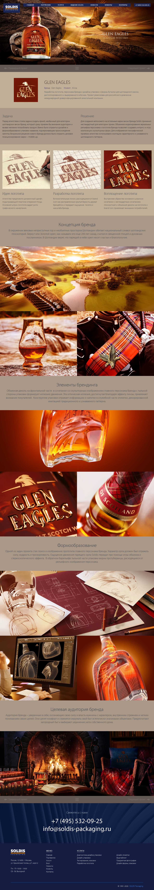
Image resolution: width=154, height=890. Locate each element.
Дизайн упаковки (83, 857)
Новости (94, 5)
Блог (48, 863)
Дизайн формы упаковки (126, 863)
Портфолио (46, 5)
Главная (30, 5)
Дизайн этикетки (122, 855)
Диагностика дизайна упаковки (89, 855)
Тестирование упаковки (86, 860)
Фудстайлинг (121, 857)
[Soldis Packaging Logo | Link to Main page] (11, 4)
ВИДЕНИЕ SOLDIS (77, 5)
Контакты (123, 5)
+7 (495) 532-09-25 (77, 820)
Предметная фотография (126, 860)
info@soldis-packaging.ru (77, 828)
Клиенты (108, 5)
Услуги (61, 5)
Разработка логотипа (85, 863)
